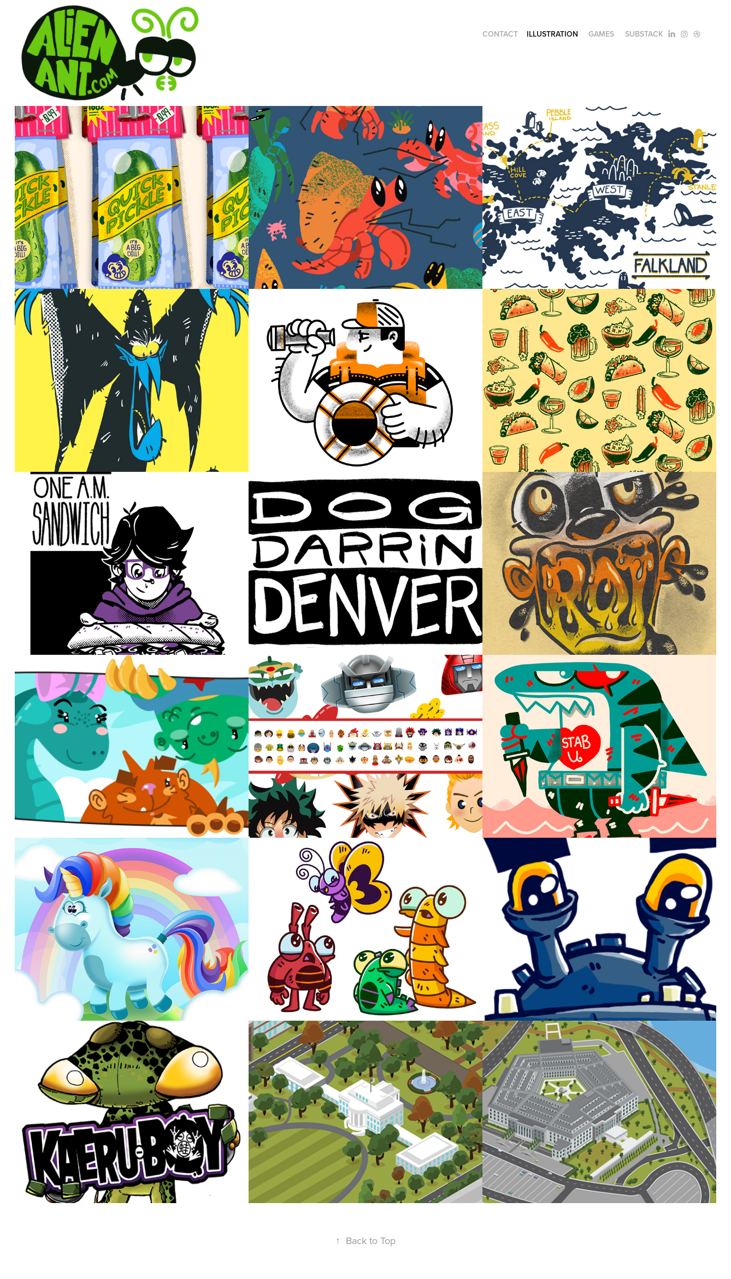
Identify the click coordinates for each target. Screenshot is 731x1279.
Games (601, 33)
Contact (500, 33)
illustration (552, 33)
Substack (644, 33)
